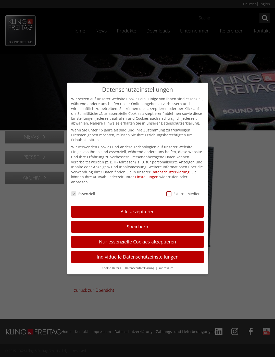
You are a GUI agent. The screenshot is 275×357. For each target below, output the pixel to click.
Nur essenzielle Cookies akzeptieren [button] (137, 242)
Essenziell (83, 193)
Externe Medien (183, 193)
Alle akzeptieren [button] (138, 211)
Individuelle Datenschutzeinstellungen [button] (138, 257)
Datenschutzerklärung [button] (140, 268)
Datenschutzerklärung (171, 172)
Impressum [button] (165, 268)
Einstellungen (146, 176)
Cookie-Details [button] (112, 268)
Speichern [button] (137, 227)
